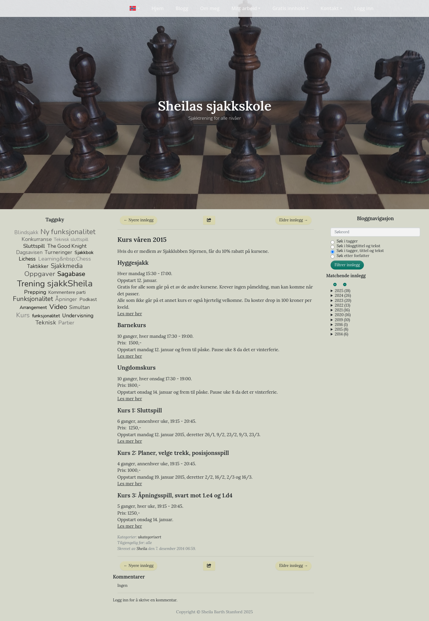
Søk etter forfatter (353, 255)
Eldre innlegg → (293, 220)
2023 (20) (343, 300)
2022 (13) (342, 305)
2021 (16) (342, 310)
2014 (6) (341, 334)
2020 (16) (343, 315)
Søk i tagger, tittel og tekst (360, 250)
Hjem (158, 8)
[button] (134, 8)
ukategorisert (149, 537)
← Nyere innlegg (138, 220)
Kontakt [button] (329, 8)
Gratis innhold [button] (288, 8)
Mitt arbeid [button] (244, 8)
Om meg (209, 8)
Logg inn (363, 8)
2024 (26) (343, 295)
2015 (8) (341, 329)
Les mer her (129, 313)
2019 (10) (342, 320)
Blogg (182, 8)
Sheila (141, 548)
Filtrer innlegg (347, 264)
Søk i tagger (347, 241)
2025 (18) (342, 291)
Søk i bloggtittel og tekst (358, 246)
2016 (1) (341, 324)
